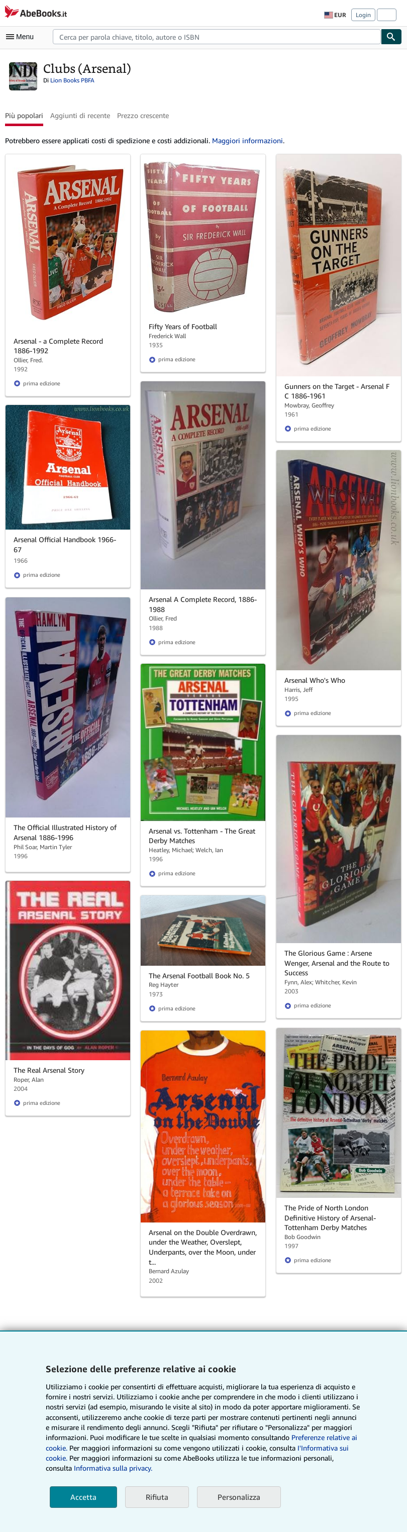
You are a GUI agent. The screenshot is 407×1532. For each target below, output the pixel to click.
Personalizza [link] (239, 1496)
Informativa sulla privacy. (113, 1468)
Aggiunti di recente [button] (80, 115)
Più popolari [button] (24, 115)
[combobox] (217, 36)
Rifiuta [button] (157, 1496)
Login (363, 15)
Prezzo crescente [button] (143, 115)
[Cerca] (391, 36)
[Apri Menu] (22, 36)
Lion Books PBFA (72, 80)
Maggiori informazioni (247, 140)
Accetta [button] (83, 1496)
